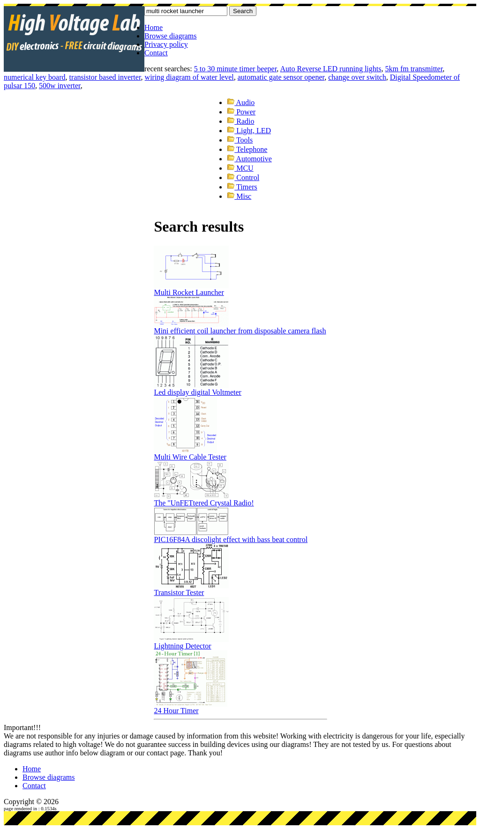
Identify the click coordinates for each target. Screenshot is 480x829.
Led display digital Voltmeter (197, 392)
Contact (156, 53)
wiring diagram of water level (189, 77)
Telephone (247, 149)
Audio (241, 102)
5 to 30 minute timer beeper (235, 69)
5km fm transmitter (413, 69)
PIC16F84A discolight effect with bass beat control (231, 539)
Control (243, 177)
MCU (240, 168)
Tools (240, 140)
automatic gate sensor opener (281, 77)
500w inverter (60, 86)
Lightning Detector (182, 646)
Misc (239, 196)
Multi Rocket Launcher (189, 292)
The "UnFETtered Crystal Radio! (204, 503)
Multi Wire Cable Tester (190, 457)
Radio (240, 121)
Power (241, 112)
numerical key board (35, 77)
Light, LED (249, 131)
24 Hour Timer (176, 711)
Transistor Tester (179, 592)
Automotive (249, 159)
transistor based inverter (105, 77)
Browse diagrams (170, 36)
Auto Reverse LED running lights (330, 69)
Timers (242, 187)
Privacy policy (166, 44)
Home (153, 27)
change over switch (357, 77)
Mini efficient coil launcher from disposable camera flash (240, 331)
